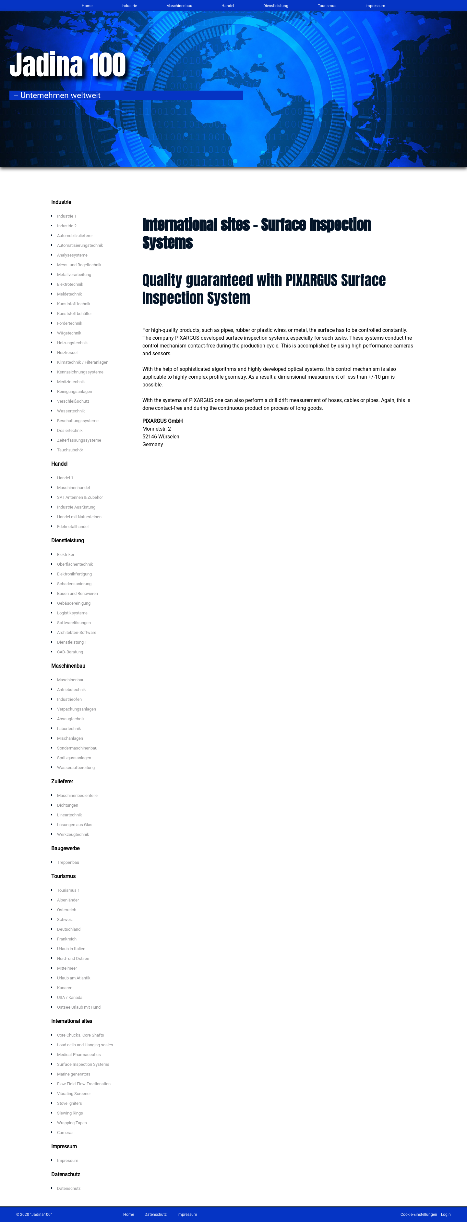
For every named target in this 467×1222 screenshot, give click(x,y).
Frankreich (67, 939)
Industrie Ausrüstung (76, 507)
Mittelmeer (67, 968)
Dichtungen (67, 805)
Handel (228, 6)
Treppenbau (68, 862)
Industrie (129, 6)
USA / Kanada (69, 997)
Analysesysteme (72, 255)
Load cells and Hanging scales (85, 1044)
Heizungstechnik (72, 342)
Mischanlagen (70, 738)
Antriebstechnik (71, 689)
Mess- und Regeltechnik (79, 264)
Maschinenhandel (73, 487)
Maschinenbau (179, 6)
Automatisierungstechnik (80, 245)
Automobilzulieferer (75, 235)
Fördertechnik (69, 323)
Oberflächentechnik (75, 564)
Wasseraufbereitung (76, 767)
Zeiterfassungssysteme (79, 440)
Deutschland (68, 929)
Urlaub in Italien (71, 948)
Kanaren (64, 987)
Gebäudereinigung (73, 603)
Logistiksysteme (72, 613)
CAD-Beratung (70, 651)
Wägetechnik (69, 333)
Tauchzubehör (70, 449)
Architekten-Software (76, 632)
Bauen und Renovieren (77, 593)
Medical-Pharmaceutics (79, 1054)
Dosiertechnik (70, 430)
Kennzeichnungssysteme (80, 372)
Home (87, 6)
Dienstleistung (275, 6)
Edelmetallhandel (73, 526)
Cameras (65, 1132)
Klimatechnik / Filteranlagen (82, 362)
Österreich (66, 909)
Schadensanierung (74, 583)
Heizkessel (67, 352)
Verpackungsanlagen (76, 709)
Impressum (375, 6)
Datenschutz (68, 1188)
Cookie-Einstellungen (419, 1214)
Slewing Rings (70, 1113)
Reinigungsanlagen (74, 391)
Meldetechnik (69, 294)
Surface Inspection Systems (83, 1064)
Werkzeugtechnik (73, 834)
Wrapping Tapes (72, 1122)
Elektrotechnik (70, 284)
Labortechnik (69, 728)
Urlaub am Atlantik (73, 978)
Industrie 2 (67, 225)
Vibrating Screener (74, 1093)
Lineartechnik (69, 815)
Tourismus (327, 6)
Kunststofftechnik (73, 303)
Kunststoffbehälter (74, 313)
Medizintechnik (71, 381)
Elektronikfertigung (74, 574)
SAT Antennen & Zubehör (80, 497)
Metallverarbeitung (74, 274)
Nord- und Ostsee (73, 958)
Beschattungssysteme (78, 420)
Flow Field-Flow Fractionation (84, 1083)
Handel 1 (65, 477)
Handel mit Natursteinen (79, 516)
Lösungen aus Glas (74, 824)
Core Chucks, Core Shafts (80, 1035)
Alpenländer (68, 900)
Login (446, 1214)
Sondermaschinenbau (77, 748)
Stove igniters (69, 1103)
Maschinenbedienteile (77, 795)
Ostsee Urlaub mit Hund (79, 1007)
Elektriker (65, 554)
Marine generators (73, 1074)
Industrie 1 (67, 216)
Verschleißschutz (73, 401)
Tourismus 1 (68, 890)
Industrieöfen (69, 699)
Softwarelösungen (74, 622)
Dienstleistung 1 (72, 642)
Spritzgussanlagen (74, 757)
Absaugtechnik (71, 718)
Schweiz (65, 919)
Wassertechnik (71, 411)
